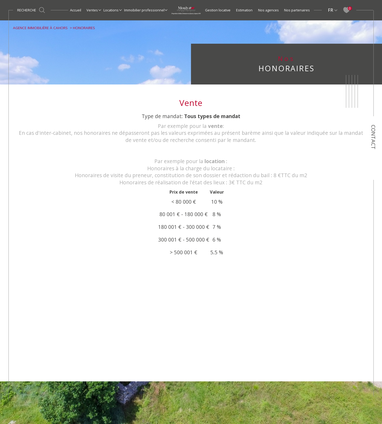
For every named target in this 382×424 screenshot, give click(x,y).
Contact (373, 137)
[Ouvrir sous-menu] (99, 10)
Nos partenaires (297, 10)
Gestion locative (218, 10)
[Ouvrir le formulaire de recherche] (31, 10)
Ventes (92, 10)
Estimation (244, 10)
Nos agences (268, 10)
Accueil (75, 10)
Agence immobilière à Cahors (40, 27)
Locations (111, 10)
